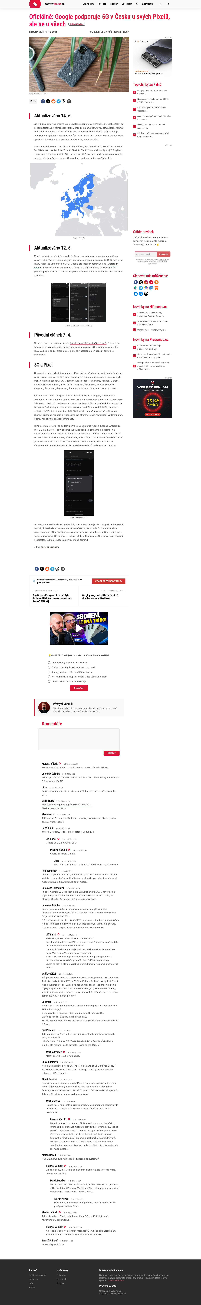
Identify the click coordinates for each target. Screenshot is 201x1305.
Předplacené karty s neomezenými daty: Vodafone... (153, 134)
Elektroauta (147, 4)
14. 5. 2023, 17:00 (70, 935)
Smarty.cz (33, 1279)
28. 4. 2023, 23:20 (73, 889)
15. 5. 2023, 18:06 (69, 862)
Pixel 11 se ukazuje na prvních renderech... (151, 126)
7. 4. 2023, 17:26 (68, 1102)
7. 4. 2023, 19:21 (64, 1031)
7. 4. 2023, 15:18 (66, 1241)
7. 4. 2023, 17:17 (74, 1181)
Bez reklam (88, 4)
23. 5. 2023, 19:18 (63, 802)
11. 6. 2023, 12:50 (56, 788)
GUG (31, 1283)
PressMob (62, 1279)
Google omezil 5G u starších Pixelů (88, 343)
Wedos (32, 1287)
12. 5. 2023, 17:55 (63, 829)
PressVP (61, 1283)
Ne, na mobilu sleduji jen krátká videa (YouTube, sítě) (79, 677)
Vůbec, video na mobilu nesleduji (69, 682)
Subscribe (163, 254)
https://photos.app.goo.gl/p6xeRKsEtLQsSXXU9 (66, 805)
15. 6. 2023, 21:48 (71, 764)
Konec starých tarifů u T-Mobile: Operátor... (151, 109)
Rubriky (114, 4)
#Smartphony (121, 32)
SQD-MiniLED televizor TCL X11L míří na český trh (152, 323)
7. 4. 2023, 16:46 (64, 1156)
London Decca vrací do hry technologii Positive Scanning (150, 314)
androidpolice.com (50, 547)
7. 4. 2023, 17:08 (75, 1167)
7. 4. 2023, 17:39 (66, 1063)
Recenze (102, 4)
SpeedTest (127, 4)
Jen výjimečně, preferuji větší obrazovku (72, 672)
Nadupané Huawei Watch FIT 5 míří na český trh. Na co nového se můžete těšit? (153, 366)
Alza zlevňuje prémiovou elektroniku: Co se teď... (154, 117)
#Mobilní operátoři (101, 32)
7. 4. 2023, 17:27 (77, 1200)
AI (137, 4)
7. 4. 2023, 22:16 (79, 1120)
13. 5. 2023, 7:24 (63, 815)
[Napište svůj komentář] (79, 740)
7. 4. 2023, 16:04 (70, 1213)
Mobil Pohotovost (37, 1275)
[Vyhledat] (168, 4)
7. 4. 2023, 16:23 (75, 1228)
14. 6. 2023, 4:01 (68, 774)
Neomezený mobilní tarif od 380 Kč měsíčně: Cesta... (153, 100)
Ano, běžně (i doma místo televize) (69, 663)
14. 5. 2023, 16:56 (70, 840)
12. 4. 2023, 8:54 (68, 906)
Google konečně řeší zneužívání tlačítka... (152, 92)
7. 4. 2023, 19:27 (60, 1003)
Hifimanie (61, 1275)
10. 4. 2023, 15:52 (66, 974)
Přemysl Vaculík (36, 32)
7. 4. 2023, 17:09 (66, 1080)
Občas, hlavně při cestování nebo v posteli (73, 668)
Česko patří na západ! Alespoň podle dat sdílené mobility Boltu (154, 355)
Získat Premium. (116, 1281)
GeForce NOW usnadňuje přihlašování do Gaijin (149, 347)
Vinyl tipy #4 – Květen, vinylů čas (152, 330)
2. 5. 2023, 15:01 (66, 871)
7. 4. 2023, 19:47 (74, 1053)
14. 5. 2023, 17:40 (80, 851)
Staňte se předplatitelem (108, 581)
